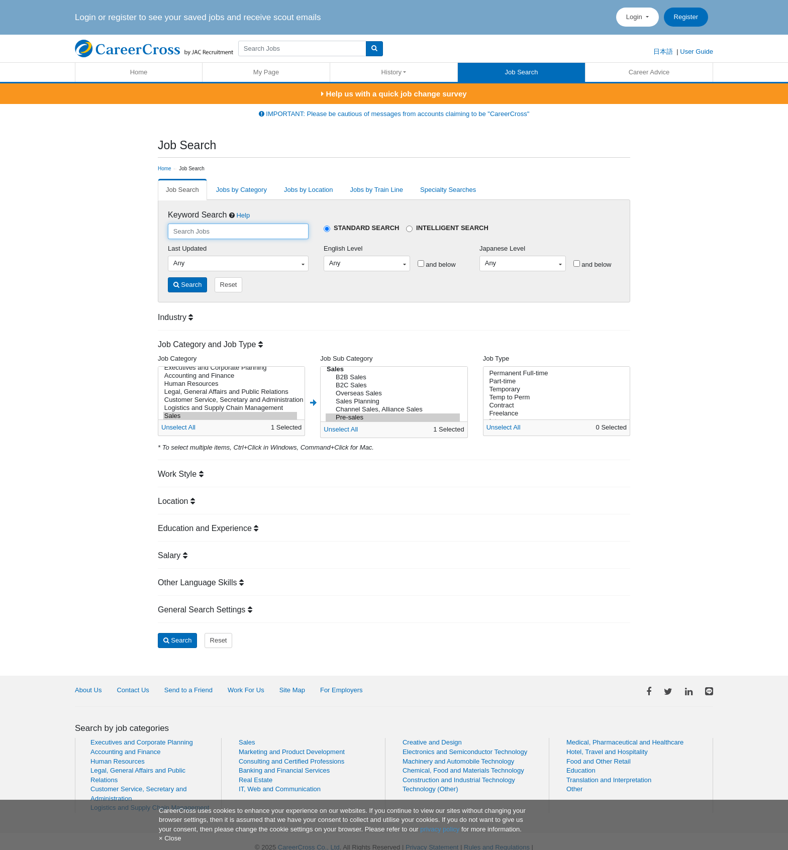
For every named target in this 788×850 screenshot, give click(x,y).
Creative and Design (432, 742)
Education (581, 770)
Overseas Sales (393, 393)
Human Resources (230, 384)
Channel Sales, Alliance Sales (393, 409)
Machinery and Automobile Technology (458, 761)
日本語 (663, 51)
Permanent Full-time (555, 373)
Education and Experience (208, 528)
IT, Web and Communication (280, 789)
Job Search (521, 72)
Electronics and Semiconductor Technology (465, 752)
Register (686, 17)
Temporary (555, 389)
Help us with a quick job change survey (393, 93)
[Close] (170, 838)
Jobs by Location (308, 189)
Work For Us (246, 690)
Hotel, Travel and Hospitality (607, 752)
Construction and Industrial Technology (459, 780)
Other (574, 789)
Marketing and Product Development (292, 752)
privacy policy (439, 829)
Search (187, 284)
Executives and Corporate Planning (230, 368)
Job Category (177, 358)
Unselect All (178, 427)
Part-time (555, 381)
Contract (555, 405)
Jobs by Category (241, 189)
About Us (88, 690)
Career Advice (649, 72)
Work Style (181, 474)
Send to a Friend (188, 690)
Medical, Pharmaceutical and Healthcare (624, 742)
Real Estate (255, 780)
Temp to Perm (555, 397)
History (391, 72)
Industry (175, 317)
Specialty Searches (448, 189)
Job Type (496, 358)
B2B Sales (393, 377)
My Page (266, 72)
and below (437, 264)
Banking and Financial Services (284, 770)
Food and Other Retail (598, 761)
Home (139, 72)
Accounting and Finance (230, 376)
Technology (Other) (430, 789)
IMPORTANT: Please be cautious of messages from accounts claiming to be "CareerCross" (394, 114)
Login (635, 17)
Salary (172, 555)
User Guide (696, 51)
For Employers (341, 690)
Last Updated (187, 248)
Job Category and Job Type (210, 344)
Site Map (292, 690)
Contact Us (133, 690)
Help (243, 215)
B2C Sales (393, 385)
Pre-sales (393, 417)
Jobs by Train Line (377, 189)
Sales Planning (393, 401)
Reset (228, 284)
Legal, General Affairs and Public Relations (230, 392)
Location (176, 501)
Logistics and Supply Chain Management (230, 408)
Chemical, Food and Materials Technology (463, 770)
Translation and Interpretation (608, 780)
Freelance (555, 413)
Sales (230, 416)
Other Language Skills (201, 582)
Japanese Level (502, 248)
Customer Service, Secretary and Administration (230, 400)
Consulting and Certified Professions (291, 761)
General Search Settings (205, 609)
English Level (343, 248)
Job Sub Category (346, 358)
